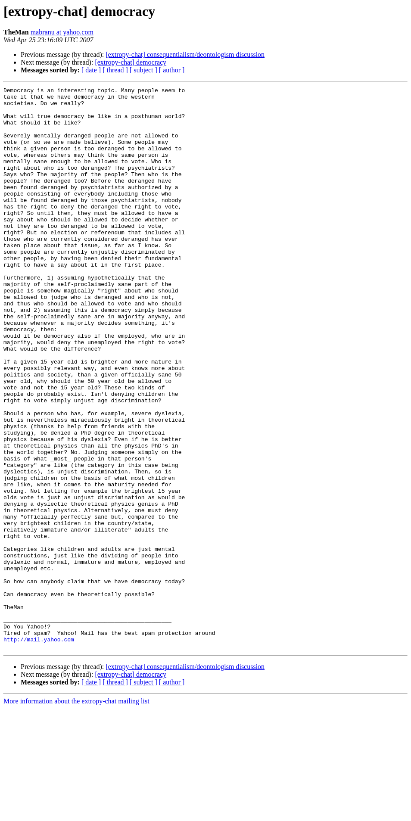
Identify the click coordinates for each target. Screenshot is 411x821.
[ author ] (172, 70)
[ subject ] (143, 70)
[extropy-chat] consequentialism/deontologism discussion (185, 54)
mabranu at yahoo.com (62, 32)
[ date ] (91, 70)
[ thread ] (115, 70)
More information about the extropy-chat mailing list (76, 813)
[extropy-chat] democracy (130, 62)
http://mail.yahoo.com (38, 750)
